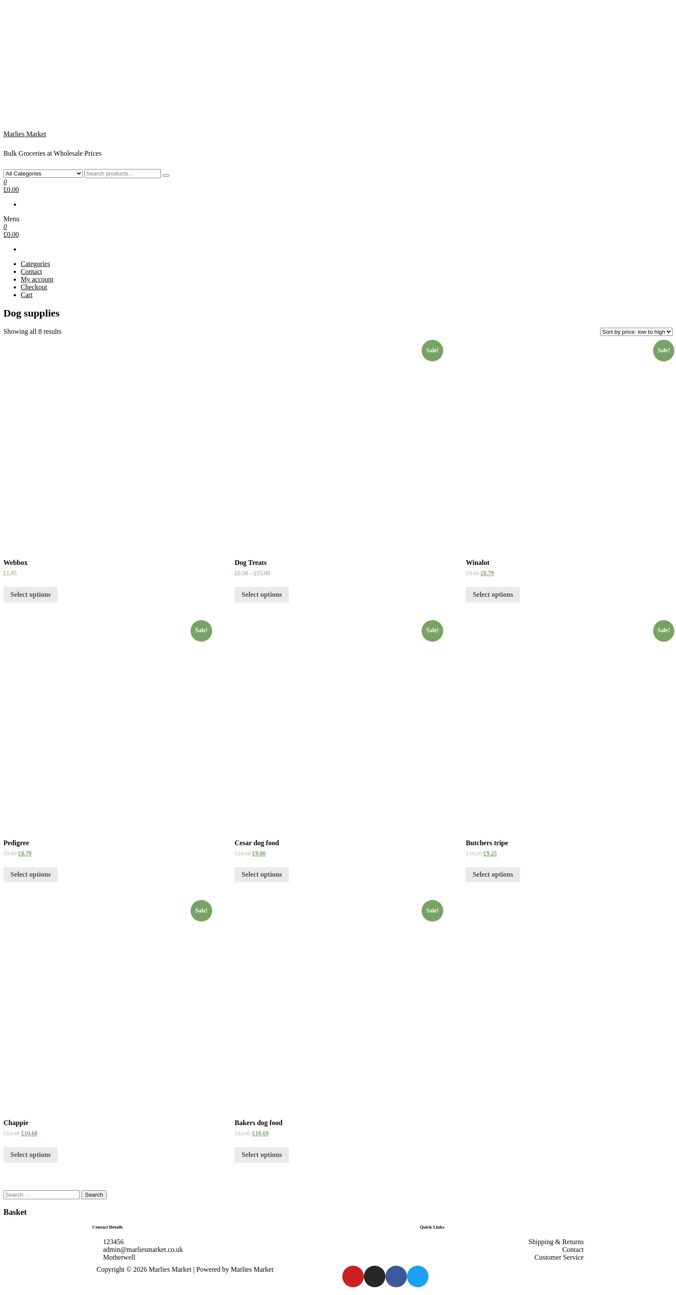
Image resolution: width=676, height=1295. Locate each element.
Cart (27, 294)
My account (37, 279)
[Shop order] (636, 332)
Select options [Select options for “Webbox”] (30, 594)
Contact (31, 271)
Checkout (34, 287)
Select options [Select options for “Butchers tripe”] (493, 874)
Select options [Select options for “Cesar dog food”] (261, 874)
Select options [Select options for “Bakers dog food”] (261, 1154)
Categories (35, 263)
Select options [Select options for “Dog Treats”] (261, 594)
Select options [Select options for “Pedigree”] (30, 874)
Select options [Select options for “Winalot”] (493, 594)
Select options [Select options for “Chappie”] (30, 1154)
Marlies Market (24, 134)
